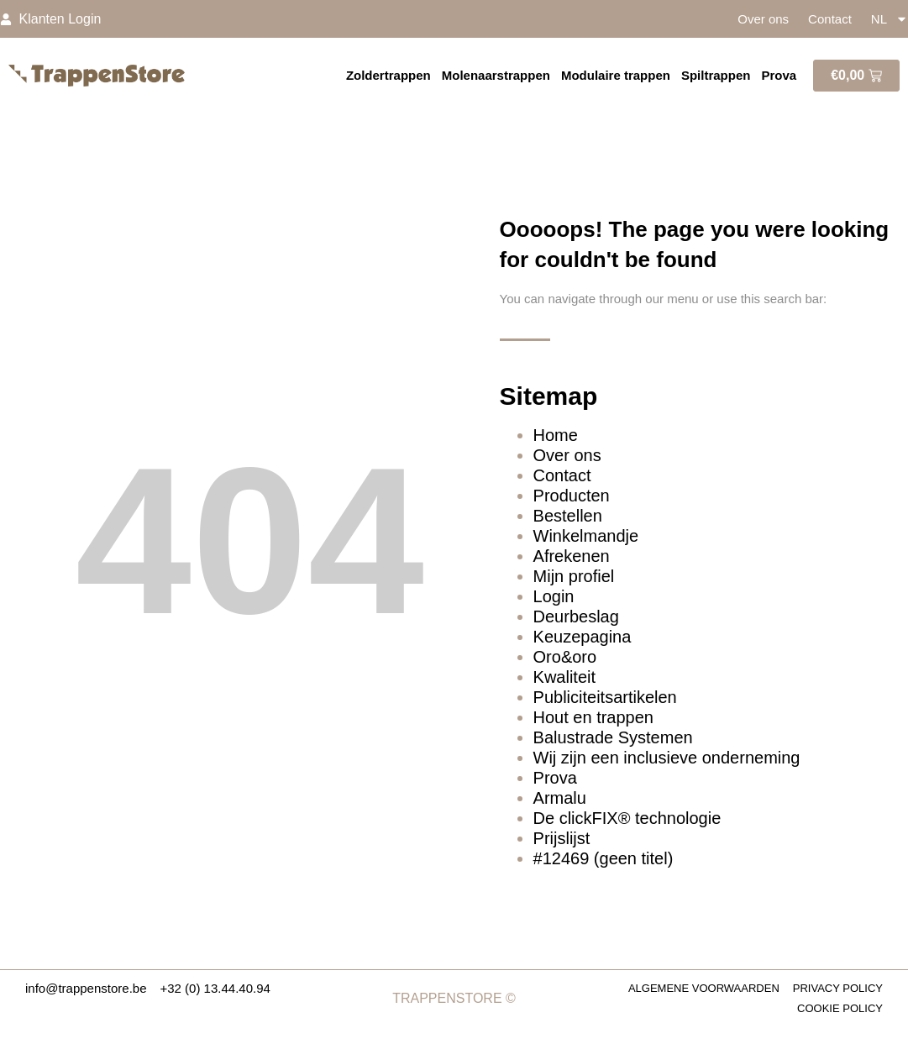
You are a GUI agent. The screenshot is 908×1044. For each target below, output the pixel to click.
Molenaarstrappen (496, 75)
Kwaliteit (564, 677)
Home (555, 435)
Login (554, 596)
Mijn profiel (574, 576)
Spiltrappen (716, 75)
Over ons (763, 19)
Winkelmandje (586, 536)
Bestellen (567, 515)
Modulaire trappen (615, 75)
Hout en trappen (593, 717)
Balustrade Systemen (613, 737)
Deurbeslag (576, 616)
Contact (830, 19)
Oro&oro (565, 657)
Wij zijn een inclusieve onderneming (666, 757)
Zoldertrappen (388, 75)
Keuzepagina (582, 636)
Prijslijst (561, 838)
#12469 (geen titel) (603, 858)
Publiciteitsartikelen (605, 697)
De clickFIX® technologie (627, 818)
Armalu (559, 798)
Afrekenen (571, 556)
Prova (778, 75)
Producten (571, 495)
